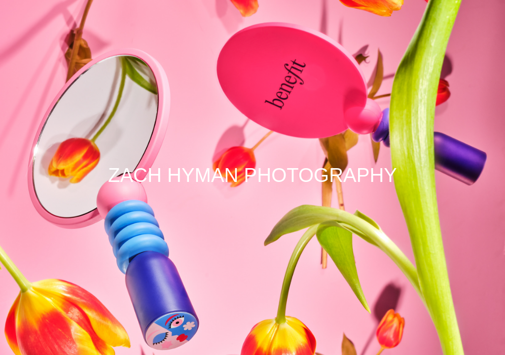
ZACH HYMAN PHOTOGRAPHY (252, 175)
